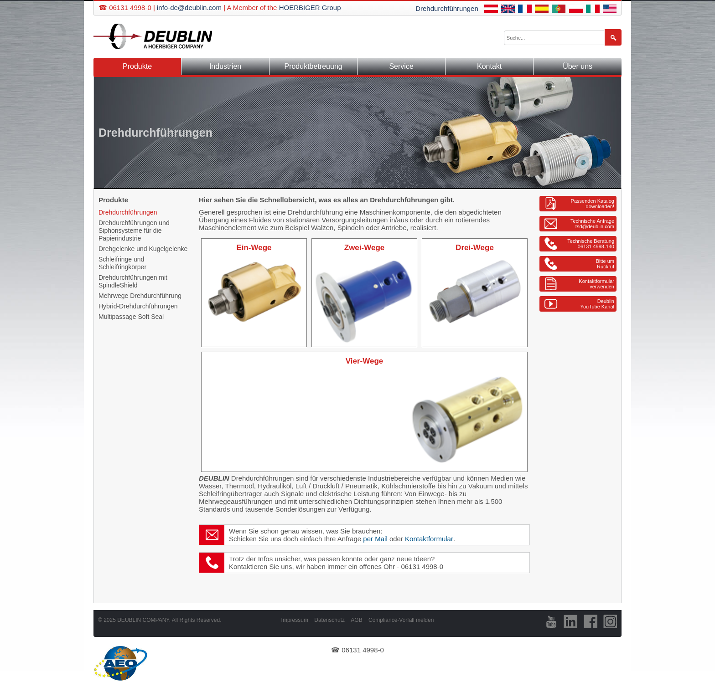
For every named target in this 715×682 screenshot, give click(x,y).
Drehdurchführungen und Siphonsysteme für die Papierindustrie (134, 230)
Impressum (294, 620)
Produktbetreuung (313, 66)
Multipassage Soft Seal (131, 316)
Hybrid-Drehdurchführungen (138, 306)
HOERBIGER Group (310, 7)
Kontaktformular (429, 539)
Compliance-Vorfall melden (401, 620)
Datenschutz (329, 620)
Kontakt (489, 66)
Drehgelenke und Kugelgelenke (142, 248)
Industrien (225, 66)
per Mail (375, 539)
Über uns (577, 66)
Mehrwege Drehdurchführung (139, 295)
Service (401, 66)
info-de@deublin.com (189, 7)
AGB (356, 620)
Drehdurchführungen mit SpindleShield (132, 281)
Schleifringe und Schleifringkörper (122, 263)
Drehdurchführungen (446, 8)
